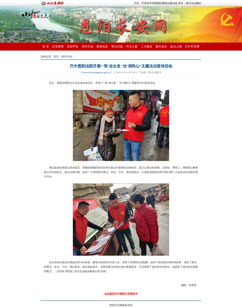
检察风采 (102, 46)
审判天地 (87, 46)
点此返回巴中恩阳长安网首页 (121, 293)
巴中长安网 (192, 46)
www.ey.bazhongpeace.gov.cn (96, 72)
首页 (56, 56)
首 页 (45, 46)
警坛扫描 (117, 46)
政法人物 (176, 46)
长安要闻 (58, 46)
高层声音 (72, 46)
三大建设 (146, 46)
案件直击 (161, 46)
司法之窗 (132, 46)
